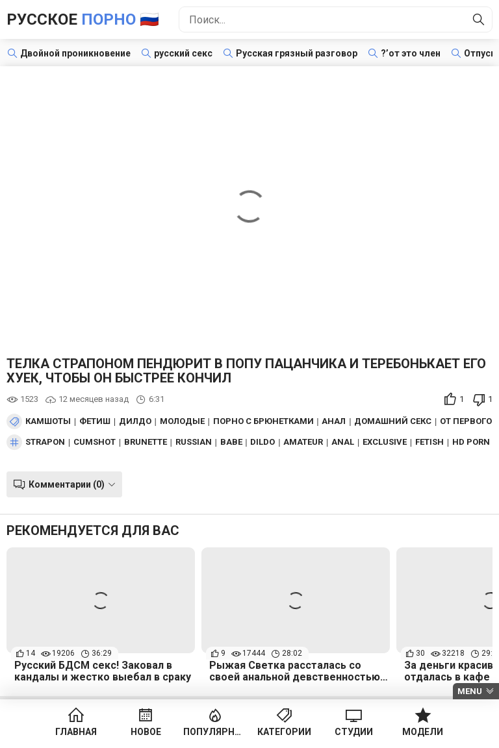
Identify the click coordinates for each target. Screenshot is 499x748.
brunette (145, 442)
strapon (45, 442)
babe (231, 442)
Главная (76, 732)
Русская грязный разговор (296, 53)
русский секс (183, 53)
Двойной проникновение (75, 53)
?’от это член (411, 53)
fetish (429, 442)
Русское (82, 19)
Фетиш (94, 421)
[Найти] (479, 19)
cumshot (94, 442)
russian (193, 442)
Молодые (182, 421)
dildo (262, 442)
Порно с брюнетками (263, 421)
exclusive (385, 442)
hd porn (471, 442)
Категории (284, 732)
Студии (354, 732)
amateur (303, 442)
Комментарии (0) (67, 484)
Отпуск (480, 53)
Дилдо (135, 421)
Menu (469, 691)
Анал (334, 421)
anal (342, 442)
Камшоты (48, 421)
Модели (422, 732)
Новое (146, 732)
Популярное (214, 732)
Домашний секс (392, 421)
